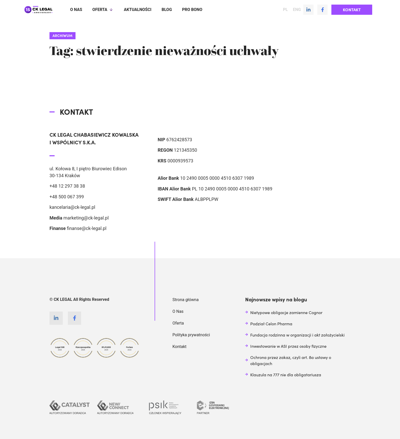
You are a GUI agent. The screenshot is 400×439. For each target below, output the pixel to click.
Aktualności (138, 9)
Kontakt (179, 346)
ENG (297, 10)
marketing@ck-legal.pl (86, 218)
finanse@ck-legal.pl (87, 228)
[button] (351, 10)
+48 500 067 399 (66, 196)
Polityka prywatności (191, 334)
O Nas (177, 311)
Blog (166, 9)
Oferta (103, 9)
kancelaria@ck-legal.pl (72, 207)
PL (285, 10)
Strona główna (185, 299)
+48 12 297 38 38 (67, 186)
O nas (76, 9)
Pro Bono (192, 9)
